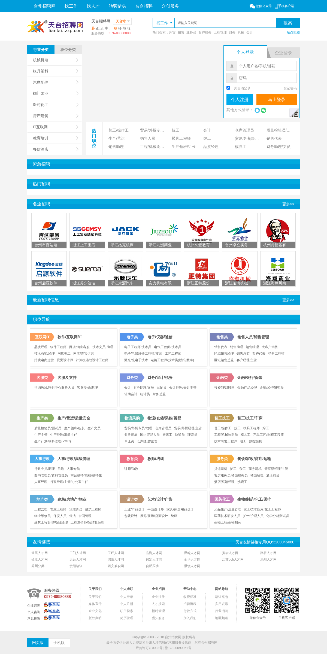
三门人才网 (77, 553)
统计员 (145, 394)
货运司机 (220, 469)
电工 (243, 441)
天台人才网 (77, 559)
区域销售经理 (224, 353)
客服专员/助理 (87, 388)
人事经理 (40, 482)
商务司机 (255, 469)
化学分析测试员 (277, 516)
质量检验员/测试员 (281, 130)
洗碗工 (242, 482)
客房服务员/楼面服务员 (231, 475)
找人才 (93, 6)
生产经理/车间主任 (63, 435)
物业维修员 (42, 516)
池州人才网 (268, 559)
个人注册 (240, 99)
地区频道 (221, 618)
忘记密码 (290, 88)
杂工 (242, 469)
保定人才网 (154, 559)
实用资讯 (221, 604)
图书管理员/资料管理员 (51, 475)
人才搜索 (158, 604)
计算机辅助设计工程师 (92, 360)
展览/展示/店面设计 (154, 516)
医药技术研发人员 (227, 516)
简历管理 (126, 618)
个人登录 (126, 597)
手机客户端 (284, 6)
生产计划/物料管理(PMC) (52, 441)
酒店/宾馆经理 (224, 482)
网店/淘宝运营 (83, 353)
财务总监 (159, 394)
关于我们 (95, 597)
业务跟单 (130, 435)
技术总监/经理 (44, 353)
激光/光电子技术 (136, 360)
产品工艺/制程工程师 (268, 435)
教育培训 (56, 138)
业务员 (191, 32)
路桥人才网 (268, 553)
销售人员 (147, 138)
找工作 (71, 6)
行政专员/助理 (44, 469)
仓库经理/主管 (147, 441)
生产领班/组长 (184, 146)
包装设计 (130, 516)
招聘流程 (189, 604)
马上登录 (276, 99)
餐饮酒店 (56, 149)
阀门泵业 (56, 93)
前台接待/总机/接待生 (86, 475)
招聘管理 (158, 611)
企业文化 (95, 611)
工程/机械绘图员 (154, 146)
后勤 (60, 469)
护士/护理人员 (253, 516)
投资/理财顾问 (224, 388)
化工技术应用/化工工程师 (262, 509)
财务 (232, 32)
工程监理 (40, 509)
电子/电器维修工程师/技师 (143, 353)
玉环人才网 (116, 553)
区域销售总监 (224, 360)
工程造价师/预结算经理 (87, 522)
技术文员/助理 (102, 347)
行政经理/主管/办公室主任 (69, 482)
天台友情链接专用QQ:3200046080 (264, 542)
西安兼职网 (116, 566)
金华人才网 (192, 559)
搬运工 (167, 435)
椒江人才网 (39, 559)
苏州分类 (37, 566)
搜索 (287, 22)
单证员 (129, 441)
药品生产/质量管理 (227, 509)
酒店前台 (272, 475)
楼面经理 (257, 475)
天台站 (123, 21)
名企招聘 (144, 6)
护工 (233, 469)
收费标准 (189, 597)
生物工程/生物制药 (227, 522)
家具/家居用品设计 (179, 509)
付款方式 (189, 611)
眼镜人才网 (192, 566)
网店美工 (64, 353)
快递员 (180, 435)
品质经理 (211, 146)
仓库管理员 (244, 130)
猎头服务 (158, 618)
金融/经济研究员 (271, 388)
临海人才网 (154, 553)
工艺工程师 (173, 353)
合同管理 (85, 516)
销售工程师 (276, 353)
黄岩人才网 (230, 553)
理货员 (192, 435)
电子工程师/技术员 (137, 347)
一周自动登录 (240, 88)
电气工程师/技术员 (167, 347)
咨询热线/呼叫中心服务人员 (54, 388)
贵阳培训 (76, 566)
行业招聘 (221, 611)
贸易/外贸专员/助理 (154, 130)
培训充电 (221, 597)
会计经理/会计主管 (182, 388)
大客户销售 (270, 347)
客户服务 (204, 32)
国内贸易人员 (150, 435)
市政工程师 (58, 509)
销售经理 (252, 347)
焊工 (207, 138)
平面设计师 (155, 509)
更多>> (288, 204)
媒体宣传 (95, 604)
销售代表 (274, 138)
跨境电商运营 (44, 360)
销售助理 (116, 146)
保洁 (72, 516)
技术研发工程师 (225, 441)
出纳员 (161, 388)
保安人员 (59, 516)
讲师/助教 (131, 469)
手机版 (59, 642)
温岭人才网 (192, 553)
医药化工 (56, 104)
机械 (241, 32)
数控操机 (255, 441)
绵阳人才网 (116, 559)
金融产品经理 (247, 388)
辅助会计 (130, 394)
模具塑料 (56, 71)
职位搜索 (126, 611)
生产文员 (94, 428)
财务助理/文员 (278, 146)
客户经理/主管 (247, 360)
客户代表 (258, 353)
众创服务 (170, 6)
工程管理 (220, 32)
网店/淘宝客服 (79, 347)
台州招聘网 (45, 6)
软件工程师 (58, 347)
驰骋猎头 (117, 6)
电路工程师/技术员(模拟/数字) (172, 360)
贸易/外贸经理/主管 (249, 138)
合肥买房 (152, 566)
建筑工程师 (93, 509)
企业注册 (158, 597)
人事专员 (73, 469)
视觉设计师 (65, 360)
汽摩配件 (56, 82)
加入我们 (189, 618)
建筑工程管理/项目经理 (51, 522)
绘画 (174, 516)
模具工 (240, 146)
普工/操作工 (118, 130)
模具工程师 (181, 138)
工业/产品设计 (134, 509)
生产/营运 (116, 138)
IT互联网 (56, 126)
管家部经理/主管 (276, 469)
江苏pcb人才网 (233, 559)
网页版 (38, 642)
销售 (181, 32)
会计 (249, 32)
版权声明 (95, 618)
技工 (175, 130)
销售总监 (243, 353)
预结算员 (75, 509)
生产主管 (40, 435)
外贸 (172, 32)
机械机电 (56, 59)
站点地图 (293, 32)
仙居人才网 (39, 553)
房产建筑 (56, 115)
